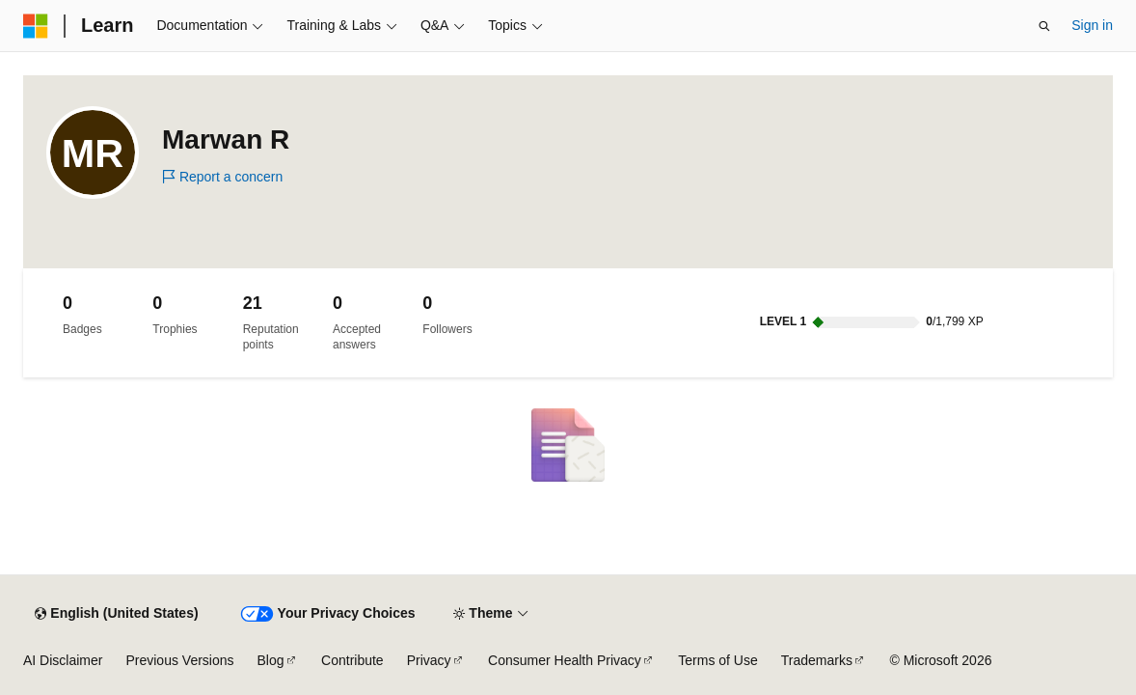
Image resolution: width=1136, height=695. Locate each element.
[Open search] (1044, 26)
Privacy (429, 660)
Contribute (352, 660)
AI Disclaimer (62, 660)
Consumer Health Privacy (564, 660)
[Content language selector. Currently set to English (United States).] (116, 613)
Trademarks (816, 660)
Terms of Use (717, 660)
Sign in (1092, 25)
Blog (270, 660)
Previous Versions (179, 660)
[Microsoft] (35, 26)
